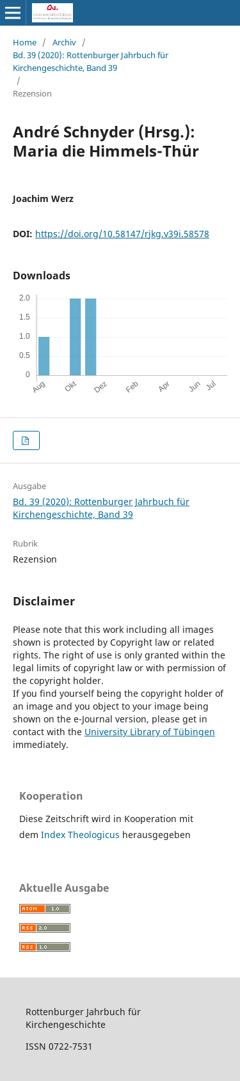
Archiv (64, 42)
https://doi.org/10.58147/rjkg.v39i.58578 (122, 234)
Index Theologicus (81, 834)
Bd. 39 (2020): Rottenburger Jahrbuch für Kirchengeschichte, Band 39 (90, 61)
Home (24, 42)
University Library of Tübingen (149, 732)
